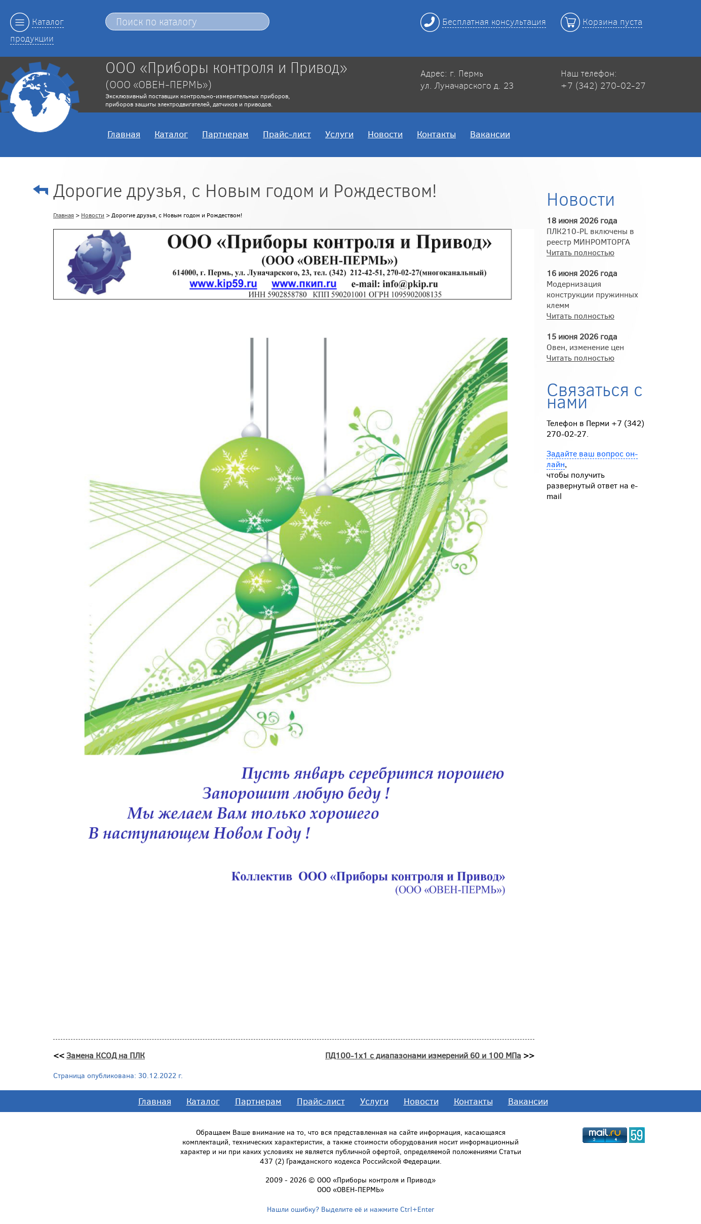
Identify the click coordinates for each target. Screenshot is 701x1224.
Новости (385, 134)
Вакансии (490, 134)
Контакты (436, 134)
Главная (123, 134)
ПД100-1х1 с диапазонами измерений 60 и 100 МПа (423, 1055)
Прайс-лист (287, 134)
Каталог (171, 134)
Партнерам (225, 134)
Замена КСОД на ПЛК (105, 1055)
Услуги (339, 134)
